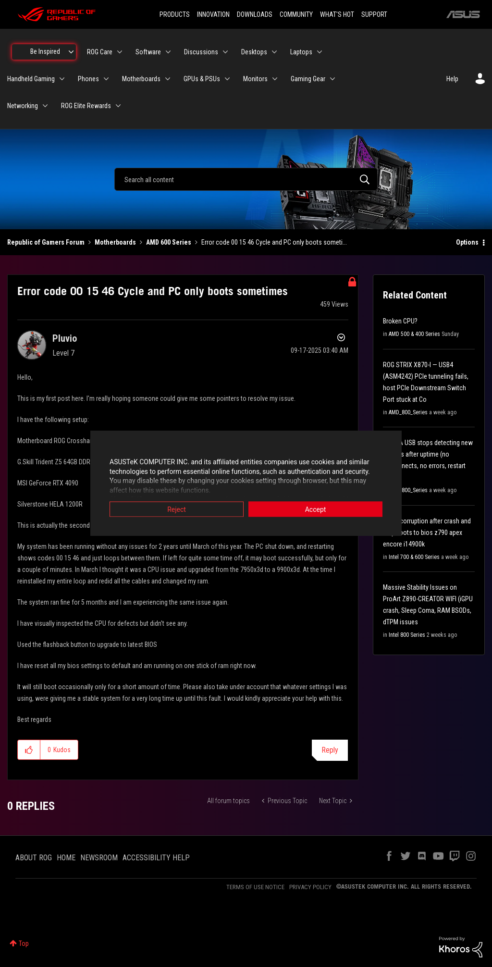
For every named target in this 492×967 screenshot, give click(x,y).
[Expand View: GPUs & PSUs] (227, 79)
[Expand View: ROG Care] (119, 52)
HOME (66, 857)
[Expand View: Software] (168, 52)
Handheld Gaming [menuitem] (31, 79)
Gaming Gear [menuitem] (308, 79)
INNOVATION (213, 14)
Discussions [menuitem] (201, 52)
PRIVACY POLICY (310, 887)
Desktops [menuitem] (254, 52)
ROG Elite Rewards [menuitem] (86, 106)
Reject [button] (176, 509)
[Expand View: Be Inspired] (71, 52)
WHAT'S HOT (337, 14)
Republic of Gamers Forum (46, 242)
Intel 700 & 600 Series (414, 557)
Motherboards (115, 242)
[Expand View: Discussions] (225, 52)
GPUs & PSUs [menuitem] (202, 79)
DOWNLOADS (254, 14)
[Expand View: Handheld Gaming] (62, 79)
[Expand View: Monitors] (275, 79)
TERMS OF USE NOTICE (255, 887)
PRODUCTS (175, 14)
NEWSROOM (99, 857)
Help (452, 79)
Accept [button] (315, 509)
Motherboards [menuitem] (141, 79)
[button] (29, 749)
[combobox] (246, 179)
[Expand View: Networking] (45, 105)
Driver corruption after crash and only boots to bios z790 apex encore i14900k (427, 532)
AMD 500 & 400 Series (414, 334)
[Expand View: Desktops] (274, 52)
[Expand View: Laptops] (319, 52)
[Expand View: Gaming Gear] (332, 79)
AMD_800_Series (408, 412)
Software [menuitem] (148, 52)
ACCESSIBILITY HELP (156, 857)
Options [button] (467, 242)
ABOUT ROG (33, 857)
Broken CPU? (400, 321)
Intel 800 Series (407, 635)
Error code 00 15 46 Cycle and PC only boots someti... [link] (274, 242)
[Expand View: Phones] (106, 79)
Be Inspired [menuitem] (45, 51)
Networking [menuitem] (22, 106)
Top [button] (24, 943)
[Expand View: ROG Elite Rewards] (118, 105)
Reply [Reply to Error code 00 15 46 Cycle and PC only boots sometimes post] (329, 750)
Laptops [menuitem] (301, 52)
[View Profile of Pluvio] (64, 338)
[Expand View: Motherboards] (167, 79)
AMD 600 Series (168, 242)
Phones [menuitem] (88, 79)
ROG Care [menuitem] (99, 52)
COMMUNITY (296, 14)
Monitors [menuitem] (255, 79)
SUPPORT (374, 14)
